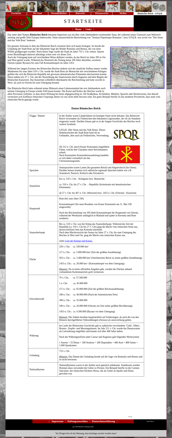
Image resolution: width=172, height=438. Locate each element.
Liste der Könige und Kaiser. (79, 241)
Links (89, 29)
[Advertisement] (84, 398)
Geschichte (16, 13)
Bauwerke (80, 13)
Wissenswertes (101, 13)
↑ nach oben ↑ (150, 421)
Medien (123, 13)
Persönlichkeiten (59, 13)
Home (78, 29)
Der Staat (37, 13)
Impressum (57, 421)
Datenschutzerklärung (103, 421)
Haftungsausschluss (77, 421)
